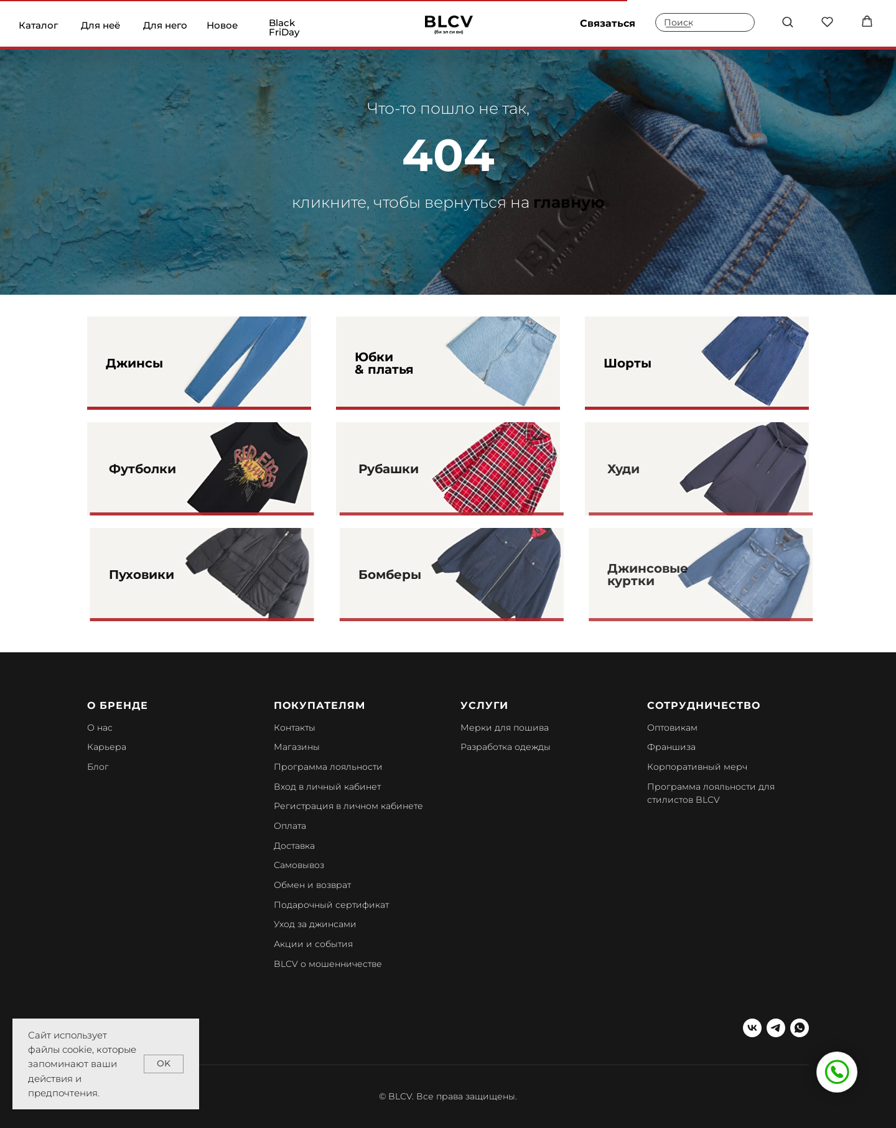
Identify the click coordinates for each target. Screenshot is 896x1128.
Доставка (294, 845)
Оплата (290, 825)
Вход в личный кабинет (327, 786)
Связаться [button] (607, 23)
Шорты (627, 363)
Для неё (100, 25)
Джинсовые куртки (667, 574)
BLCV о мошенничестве (328, 963)
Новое (222, 25)
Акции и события (313, 944)
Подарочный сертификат (331, 904)
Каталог (38, 25)
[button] (787, 21)
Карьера (106, 746)
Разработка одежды (505, 746)
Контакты (294, 727)
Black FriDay (284, 27)
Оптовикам (672, 727)
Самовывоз (299, 865)
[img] (449, 25)
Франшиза (671, 746)
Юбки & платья (384, 363)
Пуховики (164, 574)
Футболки (165, 468)
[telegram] (776, 1028)
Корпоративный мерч (697, 766)
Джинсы (134, 363)
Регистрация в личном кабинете (348, 805)
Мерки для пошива (504, 727)
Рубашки (410, 468)
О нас (100, 727)
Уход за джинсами (315, 924)
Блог (98, 766)
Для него (165, 25)
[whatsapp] (799, 1028)
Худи (643, 468)
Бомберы (411, 574)
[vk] (752, 1028)
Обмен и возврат (312, 884)
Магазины (297, 746)
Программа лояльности (328, 766)
